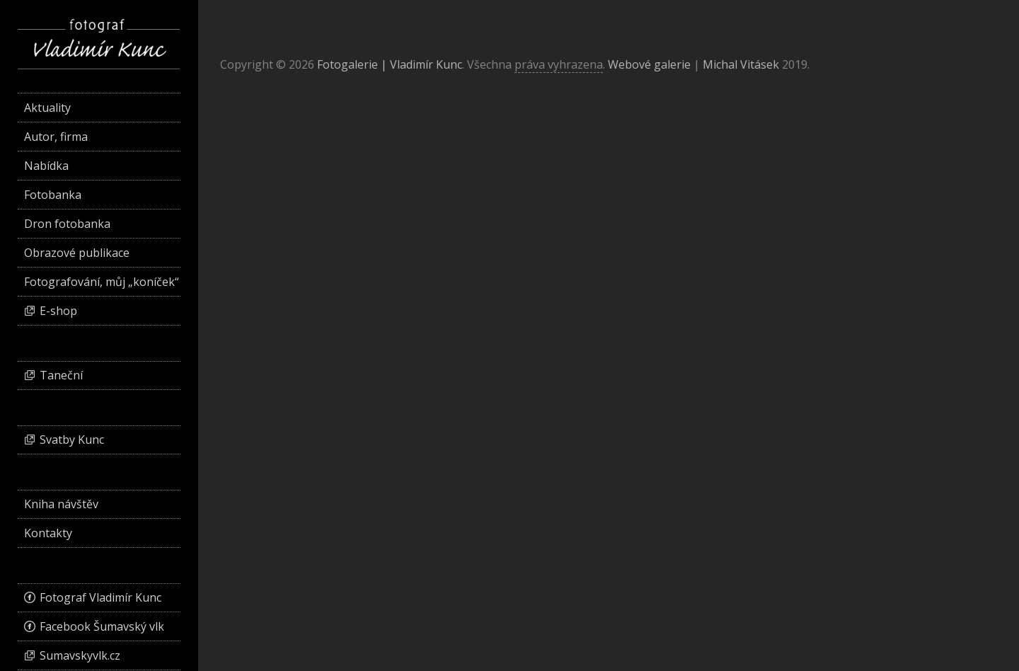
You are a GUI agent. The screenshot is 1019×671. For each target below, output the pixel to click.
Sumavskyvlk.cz (80, 655)
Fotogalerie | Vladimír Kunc (389, 64)
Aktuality (47, 107)
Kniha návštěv (61, 504)
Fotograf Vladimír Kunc (100, 597)
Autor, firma (56, 136)
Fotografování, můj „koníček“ (101, 281)
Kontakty (48, 533)
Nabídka (46, 165)
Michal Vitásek (741, 64)
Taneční (61, 375)
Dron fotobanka (67, 223)
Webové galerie (649, 64)
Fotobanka (52, 194)
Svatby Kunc (72, 439)
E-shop (58, 311)
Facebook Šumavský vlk (102, 626)
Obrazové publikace (76, 252)
